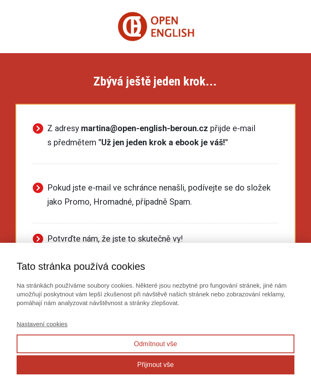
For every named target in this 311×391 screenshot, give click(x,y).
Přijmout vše (155, 364)
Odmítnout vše (155, 343)
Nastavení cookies (42, 323)
